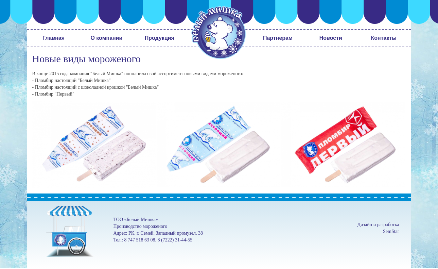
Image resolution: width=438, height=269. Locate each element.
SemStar (391, 231)
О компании (106, 38)
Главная (53, 38)
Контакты (384, 38)
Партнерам (278, 38)
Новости (330, 38)
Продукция (159, 38)
